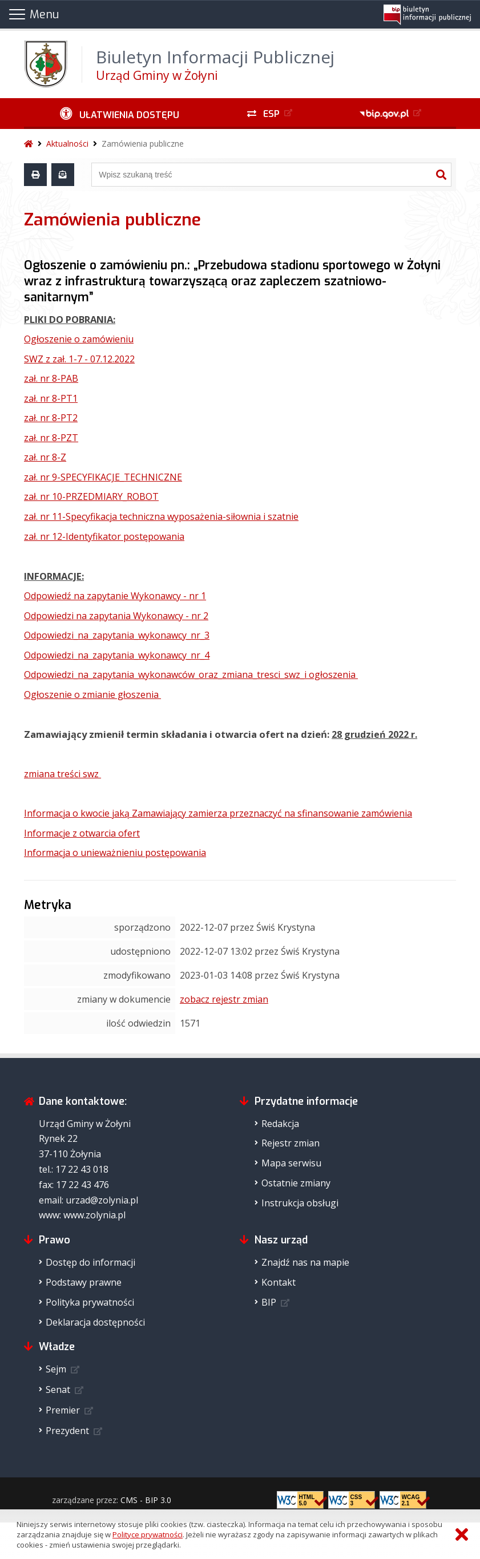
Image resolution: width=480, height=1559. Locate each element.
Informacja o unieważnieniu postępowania (115, 852)
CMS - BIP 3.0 (145, 1500)
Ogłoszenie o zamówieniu (79, 339)
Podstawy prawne (84, 1282)
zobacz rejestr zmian (224, 999)
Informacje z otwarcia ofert (82, 833)
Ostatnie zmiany (295, 1183)
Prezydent (67, 1430)
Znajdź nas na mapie (305, 1262)
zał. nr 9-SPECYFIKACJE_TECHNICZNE (103, 477)
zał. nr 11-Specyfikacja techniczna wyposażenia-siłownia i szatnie (161, 516)
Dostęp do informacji (90, 1262)
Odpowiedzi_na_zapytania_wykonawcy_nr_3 (116, 635)
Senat (58, 1389)
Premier (63, 1410)
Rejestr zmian (290, 1143)
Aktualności (67, 143)
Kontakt (278, 1282)
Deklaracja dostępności (95, 1322)
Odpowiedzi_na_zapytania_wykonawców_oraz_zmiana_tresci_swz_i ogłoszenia (191, 674)
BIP (268, 1302)
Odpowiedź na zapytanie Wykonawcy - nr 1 (115, 595)
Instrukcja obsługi (299, 1203)
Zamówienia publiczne (143, 143)
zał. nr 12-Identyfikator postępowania (104, 536)
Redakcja (280, 1123)
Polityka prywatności (90, 1302)
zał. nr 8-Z (45, 457)
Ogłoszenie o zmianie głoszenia (92, 694)
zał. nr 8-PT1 (51, 398)
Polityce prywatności (147, 1534)
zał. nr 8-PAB (51, 378)
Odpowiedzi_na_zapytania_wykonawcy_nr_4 (116, 655)
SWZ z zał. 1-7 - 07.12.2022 (79, 359)
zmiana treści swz (62, 774)
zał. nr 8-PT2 (51, 417)
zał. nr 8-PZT (51, 437)
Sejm (56, 1369)
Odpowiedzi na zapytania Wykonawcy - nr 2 (116, 615)
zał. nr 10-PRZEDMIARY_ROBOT (91, 496)
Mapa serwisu (291, 1163)
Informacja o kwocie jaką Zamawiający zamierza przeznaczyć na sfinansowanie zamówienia (218, 813)
